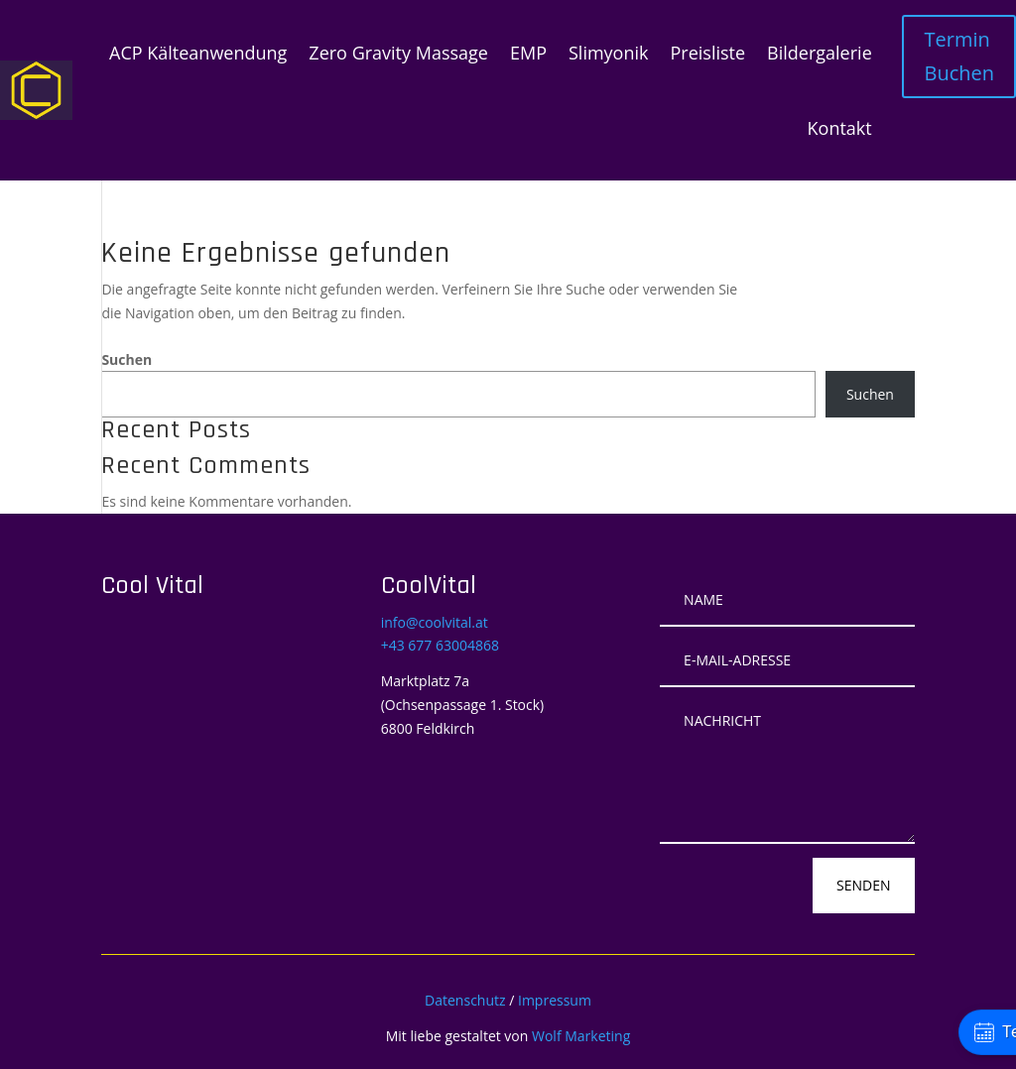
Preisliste (708, 52)
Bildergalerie (819, 52)
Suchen (126, 359)
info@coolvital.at (434, 622)
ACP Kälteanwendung (198, 52)
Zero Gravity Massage (398, 52)
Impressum (554, 1000)
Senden (863, 885)
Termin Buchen (959, 56)
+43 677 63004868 (440, 645)
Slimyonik (609, 52)
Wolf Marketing (581, 1035)
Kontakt (840, 128)
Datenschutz (465, 1000)
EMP (528, 52)
